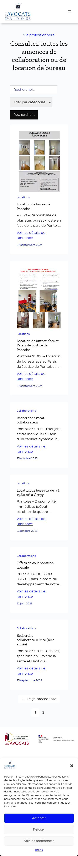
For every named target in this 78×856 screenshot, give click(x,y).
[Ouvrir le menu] (69, 11)
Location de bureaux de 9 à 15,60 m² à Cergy (38, 492)
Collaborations (26, 411)
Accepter (39, 818)
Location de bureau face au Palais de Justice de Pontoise (38, 345)
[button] (72, 766)
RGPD (39, 850)
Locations (23, 197)
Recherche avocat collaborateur (31, 420)
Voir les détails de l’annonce (31, 235)
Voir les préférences (39, 841)
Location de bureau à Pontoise (33, 206)
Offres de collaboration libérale (35, 565)
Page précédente (39, 699)
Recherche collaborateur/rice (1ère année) (35, 639)
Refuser (39, 829)
